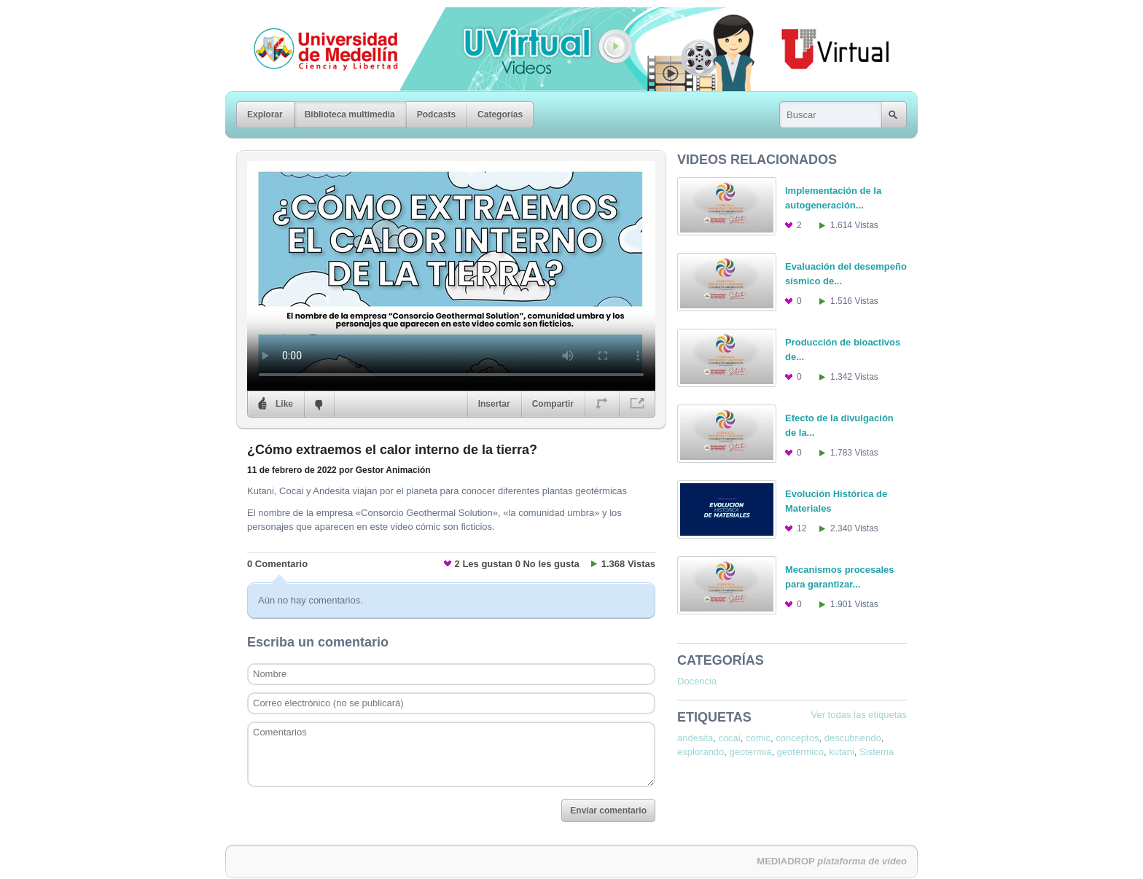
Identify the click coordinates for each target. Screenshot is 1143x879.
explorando (700, 751)
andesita (695, 737)
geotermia (751, 751)
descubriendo (852, 737)
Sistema (876, 751)
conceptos (797, 737)
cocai (729, 737)
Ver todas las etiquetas (859, 714)
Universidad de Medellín (314, 17)
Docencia (697, 681)
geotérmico (800, 751)
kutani (841, 751)
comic (758, 737)
